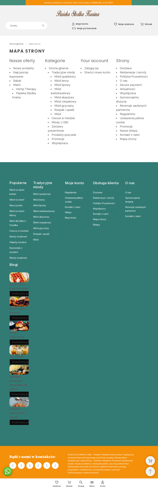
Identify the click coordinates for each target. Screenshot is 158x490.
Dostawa (125, 68)
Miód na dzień (16, 199)
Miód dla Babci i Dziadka (17, 223)
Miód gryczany (64, 105)
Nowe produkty (23, 68)
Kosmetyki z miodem (15, 250)
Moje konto (70, 217)
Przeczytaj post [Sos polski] (20, 361)
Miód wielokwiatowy (44, 211)
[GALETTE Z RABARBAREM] (19, 277)
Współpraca (60, 143)
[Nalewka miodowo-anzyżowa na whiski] (19, 370)
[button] (7, 471)
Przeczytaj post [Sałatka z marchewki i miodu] (20, 422)
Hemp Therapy (26, 89)
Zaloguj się (91, 68)
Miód (57, 114)
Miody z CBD (60, 122)
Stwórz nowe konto (97, 72)
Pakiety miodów (17, 242)
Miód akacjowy (64, 97)
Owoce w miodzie (63, 118)
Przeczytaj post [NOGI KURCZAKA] (20, 342)
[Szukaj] (26, 25)
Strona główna (58, 68)
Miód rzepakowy (65, 101)
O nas (123, 80)
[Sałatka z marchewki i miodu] (19, 402)
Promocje (58, 139)
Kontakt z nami (129, 134)
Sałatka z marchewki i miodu (17, 413)
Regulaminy (127, 114)
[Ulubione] (56, 484)
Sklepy (68, 212)
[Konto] (102, 484)
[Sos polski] (19, 350)
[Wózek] (69, 484)
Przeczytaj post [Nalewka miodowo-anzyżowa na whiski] (20, 394)
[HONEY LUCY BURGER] (19, 302)
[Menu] (92, 484)
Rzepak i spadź (64, 109)
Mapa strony (128, 139)
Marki (17, 84)
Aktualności (127, 89)
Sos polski (16, 357)
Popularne (18, 183)
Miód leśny (61, 80)
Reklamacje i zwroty (133, 72)
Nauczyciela (15, 205)
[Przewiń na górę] (150, 471)
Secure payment (131, 84)
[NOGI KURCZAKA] (19, 326)
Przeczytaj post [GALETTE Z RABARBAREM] (20, 293)
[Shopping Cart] (150, 460)
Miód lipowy (62, 84)
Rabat (17, 80)
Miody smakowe (18, 236)
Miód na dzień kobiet (16, 191)
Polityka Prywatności (134, 76)
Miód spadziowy (65, 76)
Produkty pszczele (64, 134)
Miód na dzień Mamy (16, 213)
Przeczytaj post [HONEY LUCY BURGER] (20, 318)
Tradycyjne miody (63, 72)
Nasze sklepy (129, 130)
